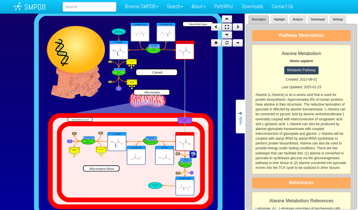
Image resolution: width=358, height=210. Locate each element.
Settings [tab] (338, 19)
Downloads (252, 6)
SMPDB (35, 7)
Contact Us (282, 6)
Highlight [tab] (279, 19)
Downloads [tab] (318, 19)
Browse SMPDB (141, 6)
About (198, 6)
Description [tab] (259, 19)
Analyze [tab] (298, 19)
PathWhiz (223, 6)
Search (175, 6)
